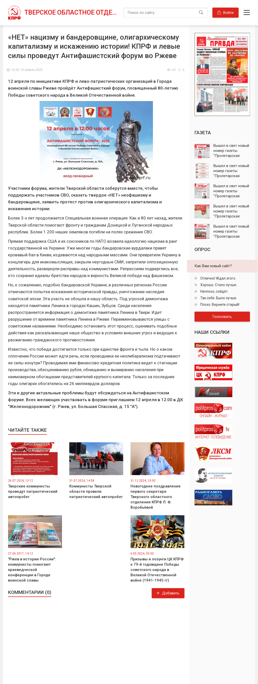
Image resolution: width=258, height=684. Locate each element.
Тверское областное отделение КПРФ (71, 12)
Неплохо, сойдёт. (214, 291)
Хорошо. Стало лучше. (218, 285)
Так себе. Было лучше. (218, 298)
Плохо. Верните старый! (219, 305)
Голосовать (222, 317)
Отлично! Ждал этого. (218, 278)
